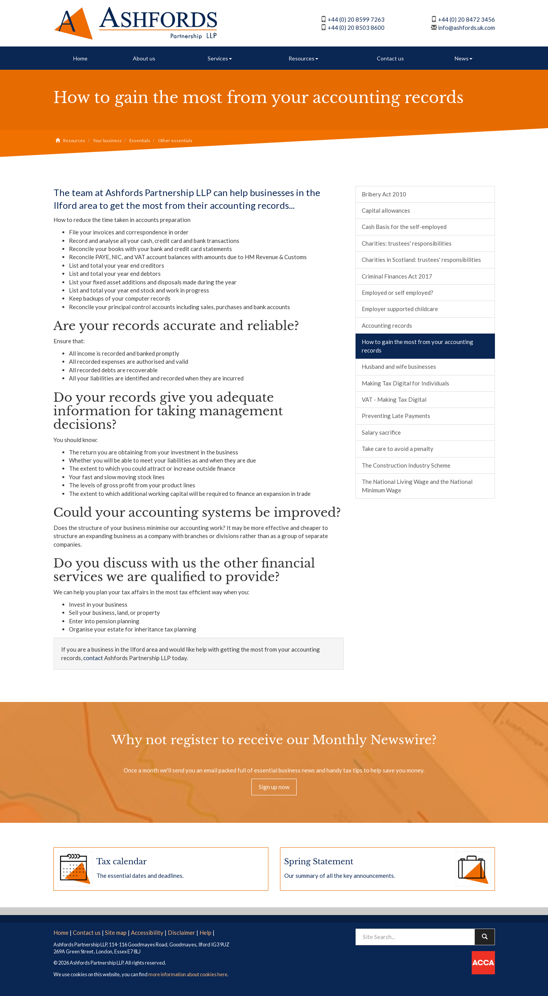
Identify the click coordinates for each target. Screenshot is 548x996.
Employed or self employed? (397, 292)
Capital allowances (386, 210)
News (463, 58)
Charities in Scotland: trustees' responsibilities (421, 259)
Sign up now (274, 786)
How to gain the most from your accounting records (417, 345)
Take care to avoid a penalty (397, 448)
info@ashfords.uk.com (466, 27)
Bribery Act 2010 (384, 194)
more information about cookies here (187, 974)
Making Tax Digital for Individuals (405, 383)
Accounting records (387, 325)
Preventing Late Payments (396, 415)
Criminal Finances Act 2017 (397, 276)
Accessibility (147, 932)
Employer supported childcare (400, 308)
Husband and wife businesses (399, 366)
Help (205, 932)
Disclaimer (181, 932)
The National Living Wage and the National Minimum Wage (417, 485)
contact (93, 657)
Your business (107, 140)
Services (220, 58)
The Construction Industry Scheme (406, 465)
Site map (116, 932)
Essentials (139, 140)
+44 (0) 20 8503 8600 (356, 27)
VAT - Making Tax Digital (394, 399)
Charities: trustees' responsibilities (407, 243)
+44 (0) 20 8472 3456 (466, 19)
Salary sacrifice (381, 432)
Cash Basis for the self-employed (404, 226)
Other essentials (175, 140)
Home (80, 58)
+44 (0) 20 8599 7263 (356, 19)
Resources (303, 58)
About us (144, 58)
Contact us (390, 58)
